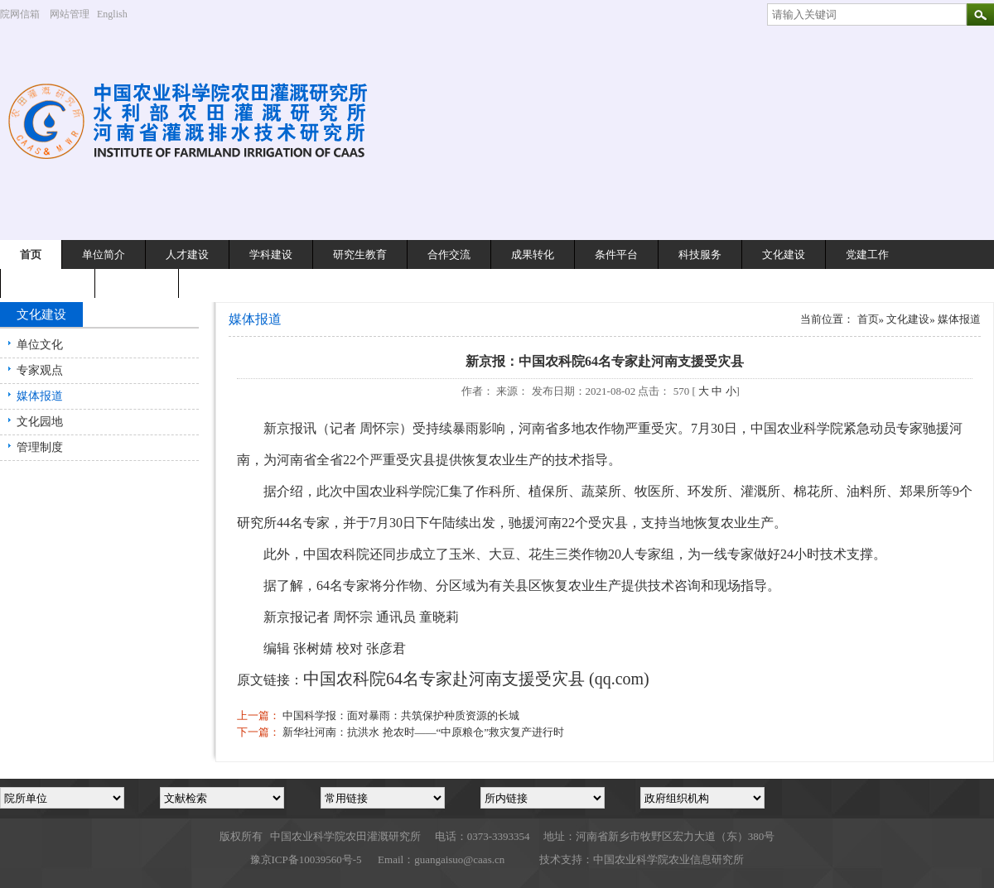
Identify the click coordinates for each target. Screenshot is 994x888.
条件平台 (616, 254)
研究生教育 (360, 254)
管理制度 (40, 447)
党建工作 (867, 254)
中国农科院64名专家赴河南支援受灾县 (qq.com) (476, 679)
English (118, 14)
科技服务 (699, 254)
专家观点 (40, 370)
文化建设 (783, 254)
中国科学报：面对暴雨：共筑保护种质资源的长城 (400, 715)
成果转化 (532, 254)
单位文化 (40, 344)
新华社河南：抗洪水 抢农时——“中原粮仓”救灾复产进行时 (423, 732)
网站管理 (69, 14)
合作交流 (448, 254)
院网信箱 (20, 14)
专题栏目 (136, 283)
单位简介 (103, 254)
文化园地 (40, 421)
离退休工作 (48, 283)
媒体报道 (40, 396)
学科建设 (270, 254)
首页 (30, 254)
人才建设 (187, 254)
